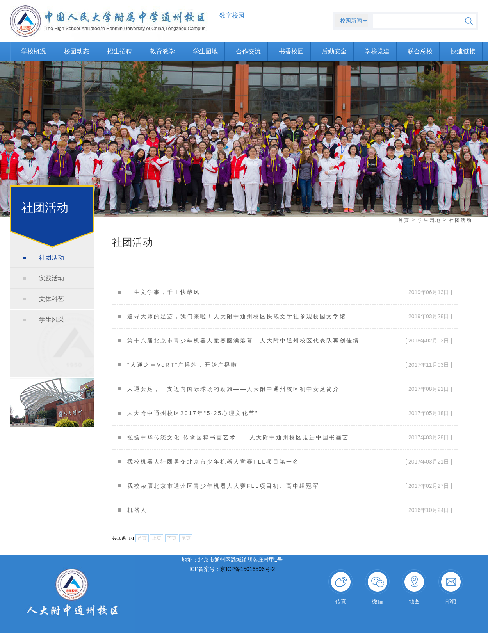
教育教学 (162, 51)
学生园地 (205, 51)
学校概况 (33, 51)
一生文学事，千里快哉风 (163, 292)
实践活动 (51, 278)
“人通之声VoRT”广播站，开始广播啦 (182, 365)
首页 (404, 220)
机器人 (137, 510)
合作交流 (248, 51)
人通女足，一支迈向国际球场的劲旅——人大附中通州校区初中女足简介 (233, 389)
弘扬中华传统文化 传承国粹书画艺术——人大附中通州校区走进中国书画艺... (242, 437)
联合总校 (420, 51)
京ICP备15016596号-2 (247, 569)
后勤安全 (334, 51)
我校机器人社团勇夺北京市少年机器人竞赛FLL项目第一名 (213, 461)
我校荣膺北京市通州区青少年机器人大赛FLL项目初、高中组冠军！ (226, 486)
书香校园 (291, 51)
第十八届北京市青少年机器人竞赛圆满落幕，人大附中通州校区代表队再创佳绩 (243, 340)
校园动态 (76, 51)
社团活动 (51, 257)
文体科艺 (51, 299)
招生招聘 (119, 51)
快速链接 (463, 51)
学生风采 (51, 319)
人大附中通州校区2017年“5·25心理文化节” (192, 413)
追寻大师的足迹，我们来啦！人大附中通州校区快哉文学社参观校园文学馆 (236, 316)
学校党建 (377, 51)
